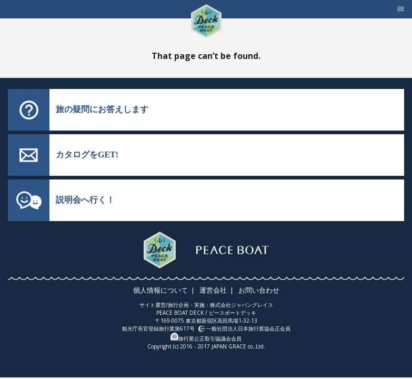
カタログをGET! (87, 154)
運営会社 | (217, 290)
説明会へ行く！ (85, 199)
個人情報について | (166, 290)
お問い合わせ (257, 290)
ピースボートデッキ (232, 312)
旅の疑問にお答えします (102, 109)
